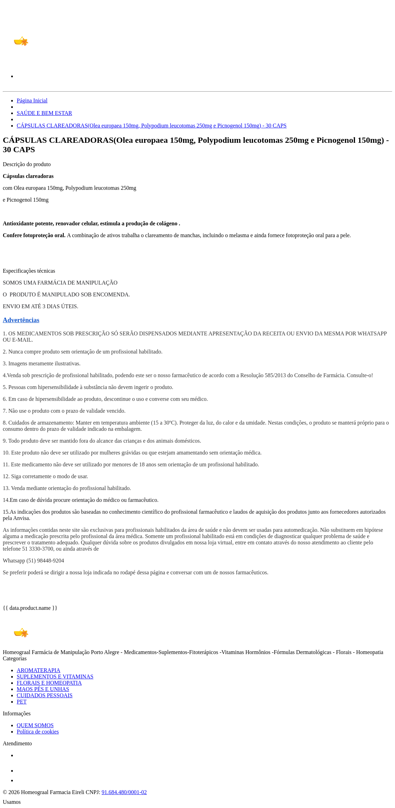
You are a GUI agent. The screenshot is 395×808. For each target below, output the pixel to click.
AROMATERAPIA (38, 670)
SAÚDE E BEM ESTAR (44, 113)
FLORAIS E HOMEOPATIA (49, 683)
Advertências (21, 320)
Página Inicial (32, 100)
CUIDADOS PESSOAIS (44, 695)
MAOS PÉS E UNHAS (43, 689)
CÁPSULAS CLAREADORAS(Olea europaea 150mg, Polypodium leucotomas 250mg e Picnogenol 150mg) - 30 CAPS (152, 126)
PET (21, 702)
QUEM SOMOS (35, 725)
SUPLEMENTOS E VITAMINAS (55, 676)
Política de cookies (38, 732)
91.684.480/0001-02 (124, 792)
